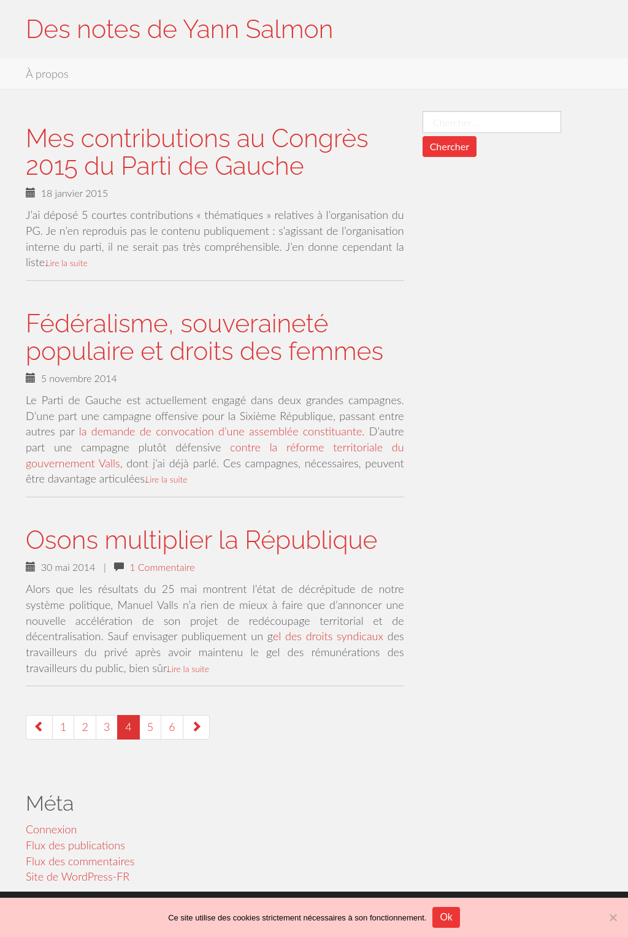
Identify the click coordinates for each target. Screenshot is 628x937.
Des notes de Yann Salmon (179, 29)
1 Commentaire (161, 567)
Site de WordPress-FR (77, 876)
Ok (446, 917)
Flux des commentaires (80, 861)
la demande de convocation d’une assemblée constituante (218, 431)
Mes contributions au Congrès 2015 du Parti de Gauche (197, 152)
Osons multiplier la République (202, 540)
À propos (47, 73)
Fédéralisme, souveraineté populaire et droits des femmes (204, 337)
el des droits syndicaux (328, 636)
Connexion (51, 829)
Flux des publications (75, 845)
